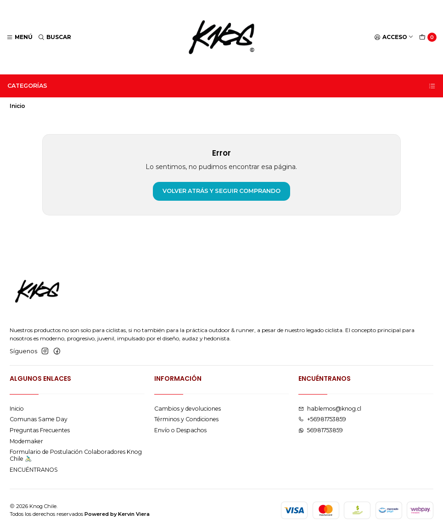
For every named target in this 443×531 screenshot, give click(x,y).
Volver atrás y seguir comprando (221, 190)
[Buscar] (55, 37)
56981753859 (320, 430)
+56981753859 (322, 419)
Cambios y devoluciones (187, 408)
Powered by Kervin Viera (117, 514)
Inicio (17, 408)
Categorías (221, 86)
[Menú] (19, 37)
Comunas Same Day (38, 419)
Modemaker (26, 441)
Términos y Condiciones (186, 419)
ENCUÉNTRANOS (34, 469)
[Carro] (428, 37)
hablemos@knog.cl (329, 408)
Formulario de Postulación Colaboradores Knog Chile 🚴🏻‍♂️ (76, 455)
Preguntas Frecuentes (40, 430)
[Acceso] (394, 37)
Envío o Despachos (180, 430)
